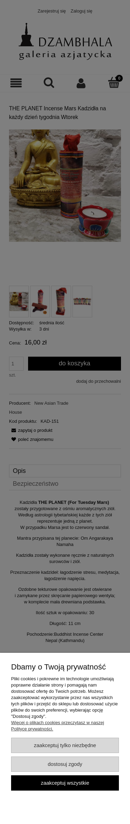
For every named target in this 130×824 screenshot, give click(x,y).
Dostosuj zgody (65, 764)
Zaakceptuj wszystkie (65, 783)
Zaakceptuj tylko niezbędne (65, 745)
